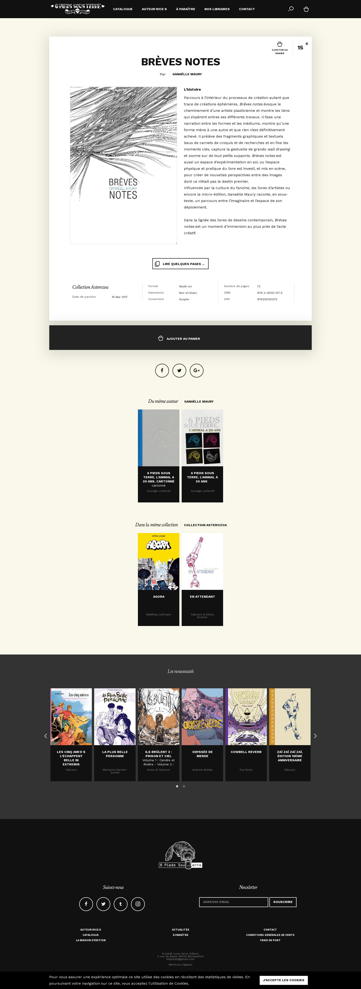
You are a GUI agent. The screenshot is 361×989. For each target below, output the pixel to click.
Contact (270, 929)
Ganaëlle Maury (187, 74)
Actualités (180, 929)
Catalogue (91, 935)
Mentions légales (180, 964)
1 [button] (177, 785)
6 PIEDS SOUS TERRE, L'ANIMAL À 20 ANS (202, 477)
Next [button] (314, 734)
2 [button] (184, 785)
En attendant (202, 596)
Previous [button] (44, 734)
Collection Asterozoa (90, 287)
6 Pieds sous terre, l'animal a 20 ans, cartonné (159, 477)
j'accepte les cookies (283, 980)
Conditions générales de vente (270, 935)
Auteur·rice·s (90, 929)
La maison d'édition (91, 940)
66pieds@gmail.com (180, 959)
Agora (158, 596)
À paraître (180, 935)
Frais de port (270, 940)
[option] (158, 455)
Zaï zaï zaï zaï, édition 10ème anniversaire (290, 756)
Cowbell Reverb (246, 752)
